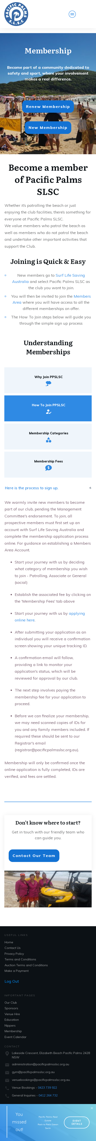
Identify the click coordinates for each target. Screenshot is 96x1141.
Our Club (11, 998)
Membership (13, 1026)
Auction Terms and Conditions (26, 960)
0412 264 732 (48, 1090)
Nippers (10, 1020)
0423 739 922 (47, 1083)
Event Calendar (15, 1032)
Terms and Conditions (20, 954)
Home (9, 937)
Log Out (12, 976)
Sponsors (11, 1003)
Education (12, 1015)
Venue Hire (12, 1009)
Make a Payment (17, 966)
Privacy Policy (14, 949)
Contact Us (13, 943)
